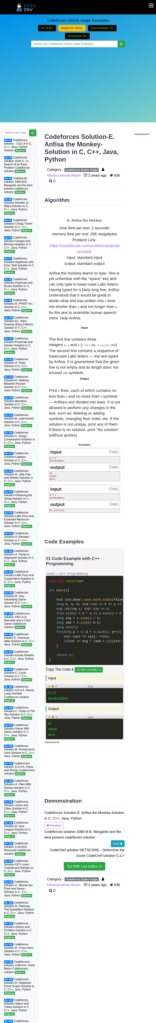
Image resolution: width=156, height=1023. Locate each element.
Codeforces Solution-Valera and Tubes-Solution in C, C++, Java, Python (16, 1007)
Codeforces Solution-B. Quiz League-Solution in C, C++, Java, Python (17, 829)
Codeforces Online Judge (82, 169)
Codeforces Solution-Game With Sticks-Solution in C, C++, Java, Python (16, 732)
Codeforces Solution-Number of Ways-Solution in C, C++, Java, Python (16, 206)
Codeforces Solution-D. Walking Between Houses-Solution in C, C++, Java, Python (18, 383)
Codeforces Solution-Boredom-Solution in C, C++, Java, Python (18, 403)
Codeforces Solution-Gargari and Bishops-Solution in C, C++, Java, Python (18, 244)
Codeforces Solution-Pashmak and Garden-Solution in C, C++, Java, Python (18, 345)
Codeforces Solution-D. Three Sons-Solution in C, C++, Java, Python (19, 949)
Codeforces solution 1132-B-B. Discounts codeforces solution (17, 848)
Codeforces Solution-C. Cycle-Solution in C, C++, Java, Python (18, 674)
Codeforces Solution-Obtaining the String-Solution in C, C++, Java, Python (18, 498)
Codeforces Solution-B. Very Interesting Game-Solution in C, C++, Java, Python (18, 599)
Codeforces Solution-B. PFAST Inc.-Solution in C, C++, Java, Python (19, 305)
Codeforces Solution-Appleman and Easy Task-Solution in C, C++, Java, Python (19, 265)
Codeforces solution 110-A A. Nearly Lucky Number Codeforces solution (19, 693)
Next (117, 844)
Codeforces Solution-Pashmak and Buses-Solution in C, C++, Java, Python (18, 286)
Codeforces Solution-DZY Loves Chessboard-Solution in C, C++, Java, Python (18, 868)
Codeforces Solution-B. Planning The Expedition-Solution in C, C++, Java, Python (19, 909)
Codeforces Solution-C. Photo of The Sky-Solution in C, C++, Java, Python (19, 713)
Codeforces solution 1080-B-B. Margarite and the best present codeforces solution (18, 185)
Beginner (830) (71, 28)
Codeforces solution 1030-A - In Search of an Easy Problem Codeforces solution (17, 164)
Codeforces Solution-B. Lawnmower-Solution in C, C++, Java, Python (19, 420)
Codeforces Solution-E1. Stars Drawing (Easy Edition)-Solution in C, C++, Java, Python (19, 324)
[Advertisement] (78, 80)
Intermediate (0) (102, 28)
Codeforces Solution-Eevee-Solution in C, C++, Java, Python (19, 657)
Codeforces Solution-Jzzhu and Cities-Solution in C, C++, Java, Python (16, 808)
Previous (54, 825)
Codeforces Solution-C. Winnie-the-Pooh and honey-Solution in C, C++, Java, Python (18, 888)
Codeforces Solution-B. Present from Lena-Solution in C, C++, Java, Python (19, 751)
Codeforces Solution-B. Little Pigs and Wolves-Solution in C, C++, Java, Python (18, 477)
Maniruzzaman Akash (64, 175)
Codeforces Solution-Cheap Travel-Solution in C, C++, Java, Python (18, 225)
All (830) (47, 28)
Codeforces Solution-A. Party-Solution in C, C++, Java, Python (18, 364)
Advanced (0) (77, 35)
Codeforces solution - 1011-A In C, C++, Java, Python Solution (18, 145)
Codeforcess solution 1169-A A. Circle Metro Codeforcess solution (19, 967)
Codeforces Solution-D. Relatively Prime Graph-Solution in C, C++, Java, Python (19, 986)
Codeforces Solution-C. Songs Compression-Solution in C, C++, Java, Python (19, 439)
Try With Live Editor (88, 670)
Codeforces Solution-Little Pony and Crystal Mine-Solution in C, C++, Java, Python (19, 578)
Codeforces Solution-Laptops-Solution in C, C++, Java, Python (18, 458)
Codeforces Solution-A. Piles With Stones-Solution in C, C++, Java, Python (17, 787)
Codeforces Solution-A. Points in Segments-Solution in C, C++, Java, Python (19, 557)
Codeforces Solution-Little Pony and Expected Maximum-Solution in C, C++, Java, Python (19, 519)
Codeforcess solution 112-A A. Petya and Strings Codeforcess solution (19, 768)
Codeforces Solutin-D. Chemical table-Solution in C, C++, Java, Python (19, 639)
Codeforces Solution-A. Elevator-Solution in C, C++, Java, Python (18, 538)
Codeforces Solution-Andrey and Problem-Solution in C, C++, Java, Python (18, 930)
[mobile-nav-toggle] (152, 3)
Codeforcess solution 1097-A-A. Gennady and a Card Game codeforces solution (17, 620)
